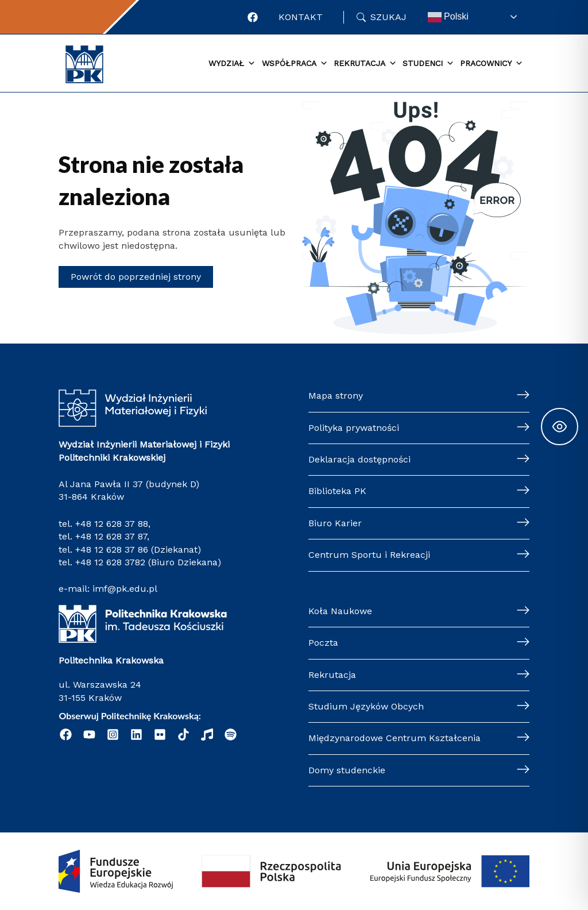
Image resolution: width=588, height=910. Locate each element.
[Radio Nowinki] (207, 734)
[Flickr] (160, 734)
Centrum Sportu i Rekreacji (369, 554)
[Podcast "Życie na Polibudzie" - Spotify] (230, 734)
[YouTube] (89, 734)
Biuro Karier (335, 523)
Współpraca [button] (295, 64)
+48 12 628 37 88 (111, 523)
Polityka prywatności (353, 427)
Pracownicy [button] (491, 64)
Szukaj (388, 16)
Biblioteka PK (337, 490)
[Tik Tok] (183, 734)
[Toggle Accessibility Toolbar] (559, 426)
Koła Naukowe (340, 611)
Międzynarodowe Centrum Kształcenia (394, 737)
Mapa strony (335, 395)
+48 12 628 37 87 (111, 536)
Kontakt (300, 16)
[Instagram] (113, 734)
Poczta (323, 642)
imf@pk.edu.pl (124, 588)
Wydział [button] (232, 64)
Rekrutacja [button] (365, 64)
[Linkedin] (136, 734)
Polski (448, 17)
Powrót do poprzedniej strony (136, 276)
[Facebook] (252, 17)
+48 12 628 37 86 (111, 549)
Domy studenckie (346, 770)
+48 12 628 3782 (110, 562)
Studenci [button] (428, 64)
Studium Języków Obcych (366, 706)
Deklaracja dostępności (359, 459)
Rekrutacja (332, 674)
